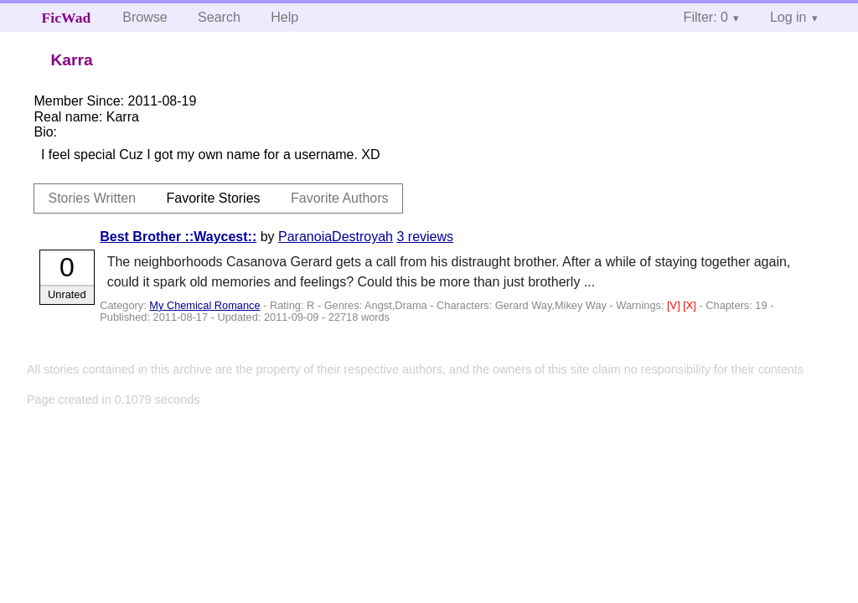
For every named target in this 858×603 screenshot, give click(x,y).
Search (219, 17)
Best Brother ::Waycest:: (178, 236)
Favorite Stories (214, 198)
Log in (788, 17)
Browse (144, 17)
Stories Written (92, 198)
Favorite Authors (340, 198)
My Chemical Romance (204, 305)
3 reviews (424, 236)
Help (284, 17)
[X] (691, 305)
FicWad (66, 17)
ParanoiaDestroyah (335, 236)
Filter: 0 (706, 17)
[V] (675, 305)
